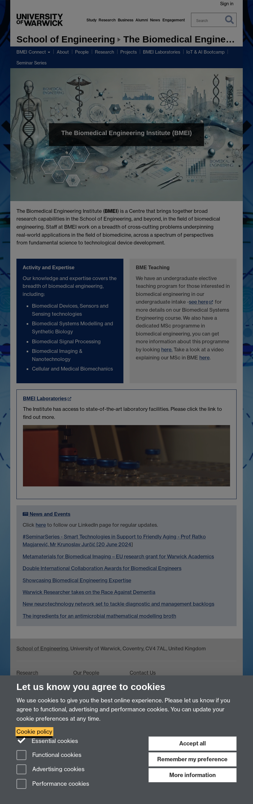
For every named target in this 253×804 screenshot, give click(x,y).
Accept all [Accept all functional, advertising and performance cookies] (192, 743)
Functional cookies (49, 755)
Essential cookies (47, 740)
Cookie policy (34, 731)
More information (192, 775)
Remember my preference (192, 759)
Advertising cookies (50, 769)
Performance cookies (52, 784)
